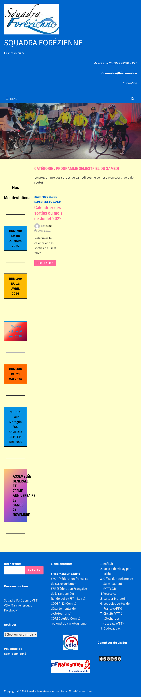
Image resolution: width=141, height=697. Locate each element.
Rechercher (12, 564)
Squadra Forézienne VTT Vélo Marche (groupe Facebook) (21, 605)
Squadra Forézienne (43, 42)
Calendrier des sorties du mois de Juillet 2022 (48, 213)
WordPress (76, 691)
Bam (90, 691)
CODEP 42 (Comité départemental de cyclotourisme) (63, 608)
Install (49, 225)
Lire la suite (45, 263)
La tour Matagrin (114, 598)
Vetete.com (111, 593)
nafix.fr (108, 564)
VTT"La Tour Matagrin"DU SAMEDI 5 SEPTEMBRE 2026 (15, 427)
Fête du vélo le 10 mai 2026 (15, 331)
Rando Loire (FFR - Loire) (68, 598)
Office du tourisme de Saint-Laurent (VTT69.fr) (118, 583)
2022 (36, 196)
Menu (11, 99)
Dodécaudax (111, 628)
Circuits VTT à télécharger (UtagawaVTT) (113, 618)
